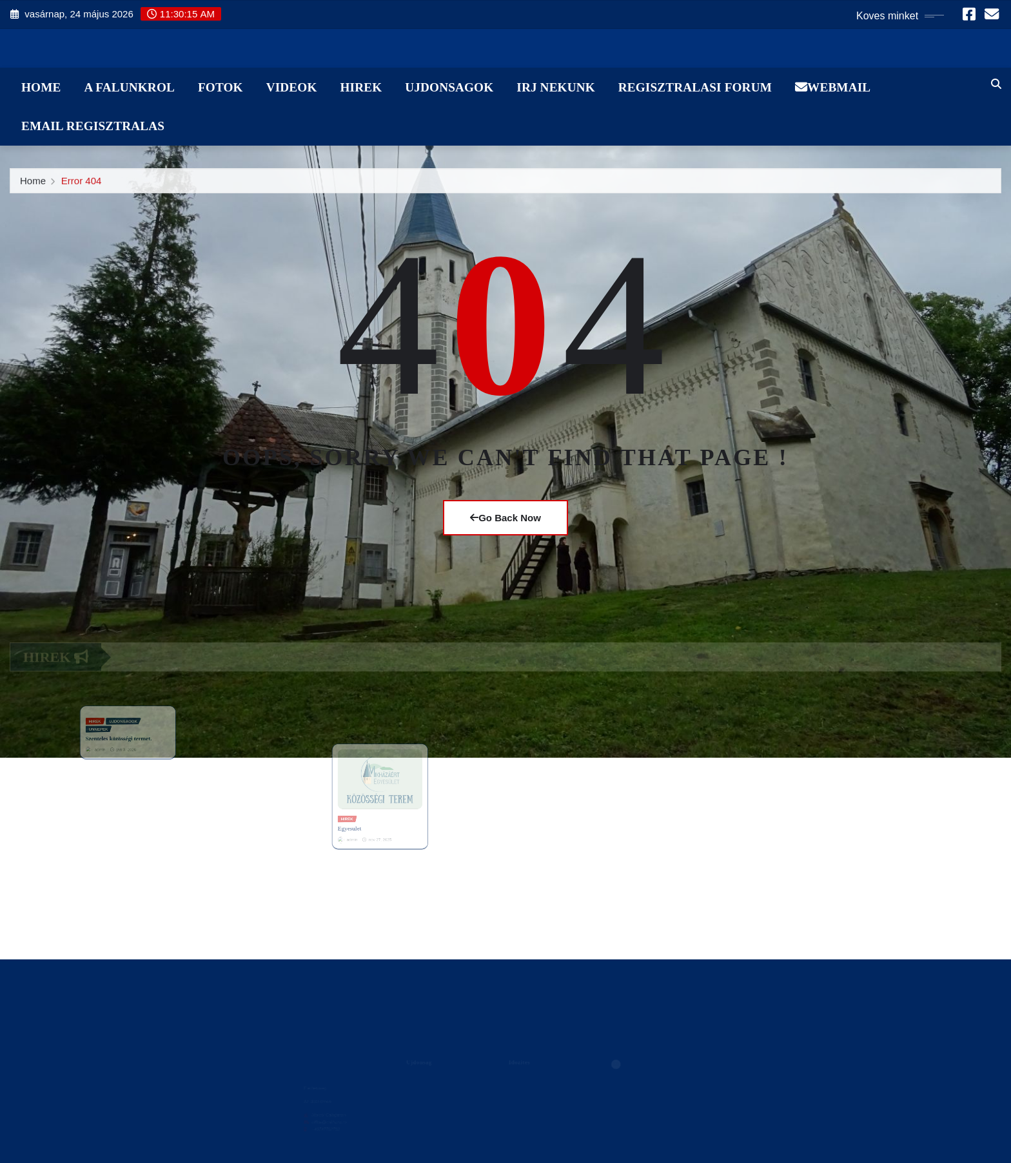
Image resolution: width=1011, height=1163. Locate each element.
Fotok (220, 87)
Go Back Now (505, 517)
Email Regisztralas (92, 126)
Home (41, 87)
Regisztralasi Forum (695, 87)
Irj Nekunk (555, 87)
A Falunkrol (129, 87)
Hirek (361, 87)
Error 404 (81, 185)
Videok (291, 87)
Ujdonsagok (449, 87)
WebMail (832, 87)
